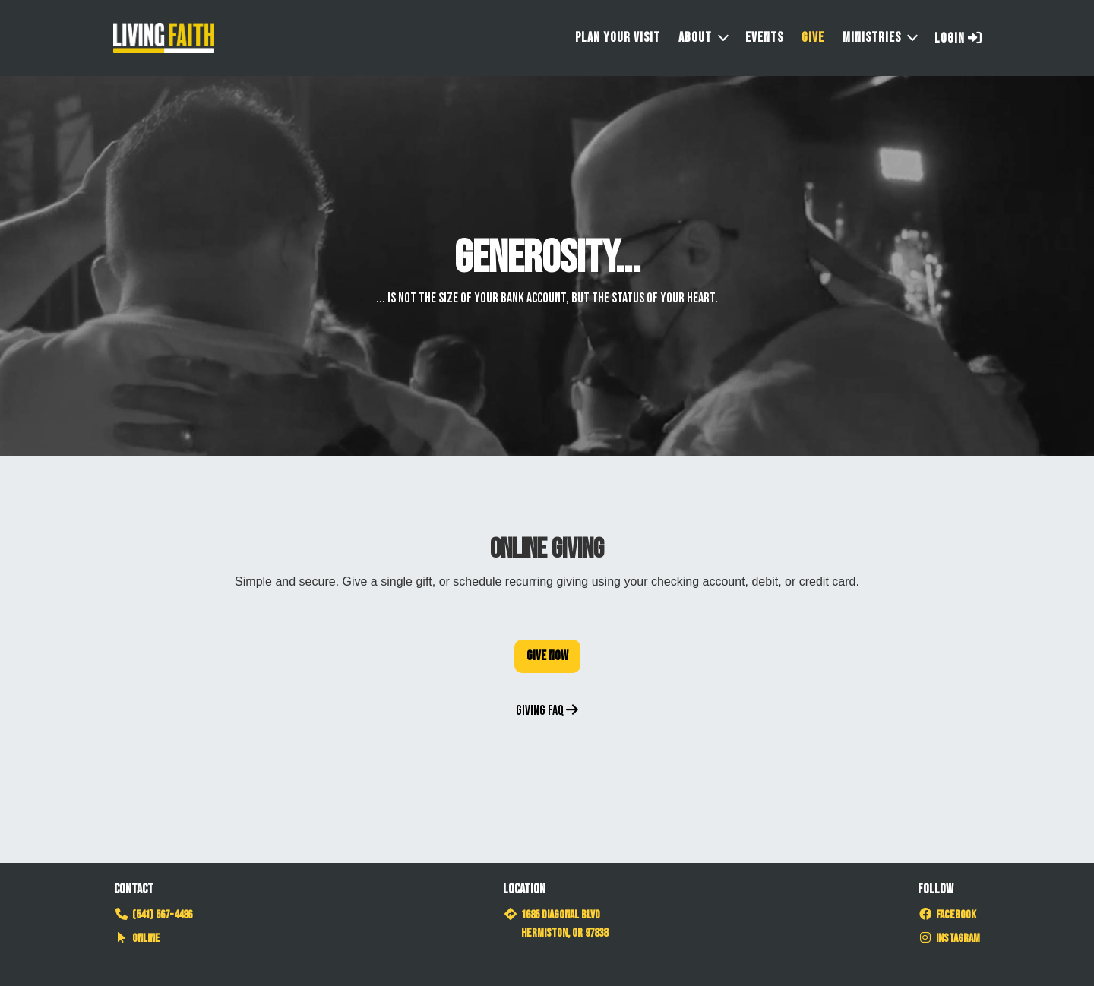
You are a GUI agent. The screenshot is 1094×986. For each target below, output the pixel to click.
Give (813, 38)
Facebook (947, 915)
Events (764, 38)
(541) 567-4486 (153, 915)
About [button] (695, 38)
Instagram (949, 938)
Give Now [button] (547, 656)
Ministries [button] (872, 38)
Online (137, 938)
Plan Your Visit (617, 38)
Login (958, 38)
